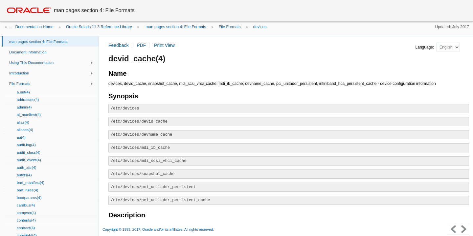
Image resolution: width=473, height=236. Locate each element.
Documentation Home (34, 27)
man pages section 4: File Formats (175, 27)
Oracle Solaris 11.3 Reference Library (99, 27)
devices (260, 27)
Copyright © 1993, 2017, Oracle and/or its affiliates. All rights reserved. (158, 229)
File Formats (230, 27)
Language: (425, 47)
